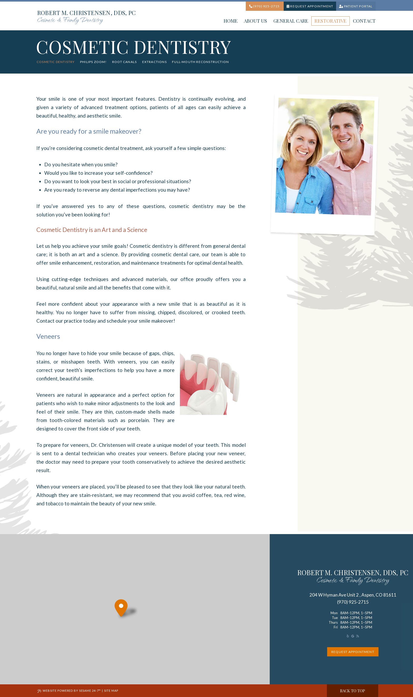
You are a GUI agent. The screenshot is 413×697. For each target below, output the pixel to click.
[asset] (348, 636)
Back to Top (352, 690)
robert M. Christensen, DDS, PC (353, 577)
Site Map (111, 690)
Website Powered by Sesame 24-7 (69, 691)
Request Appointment (310, 6)
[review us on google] (352, 636)
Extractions (154, 62)
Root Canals (124, 62)
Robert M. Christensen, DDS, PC (86, 17)
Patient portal (355, 6)
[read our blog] (357, 636)
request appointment (352, 652)
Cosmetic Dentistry (56, 62)
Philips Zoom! (93, 62)
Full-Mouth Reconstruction (200, 62)
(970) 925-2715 (264, 6)
